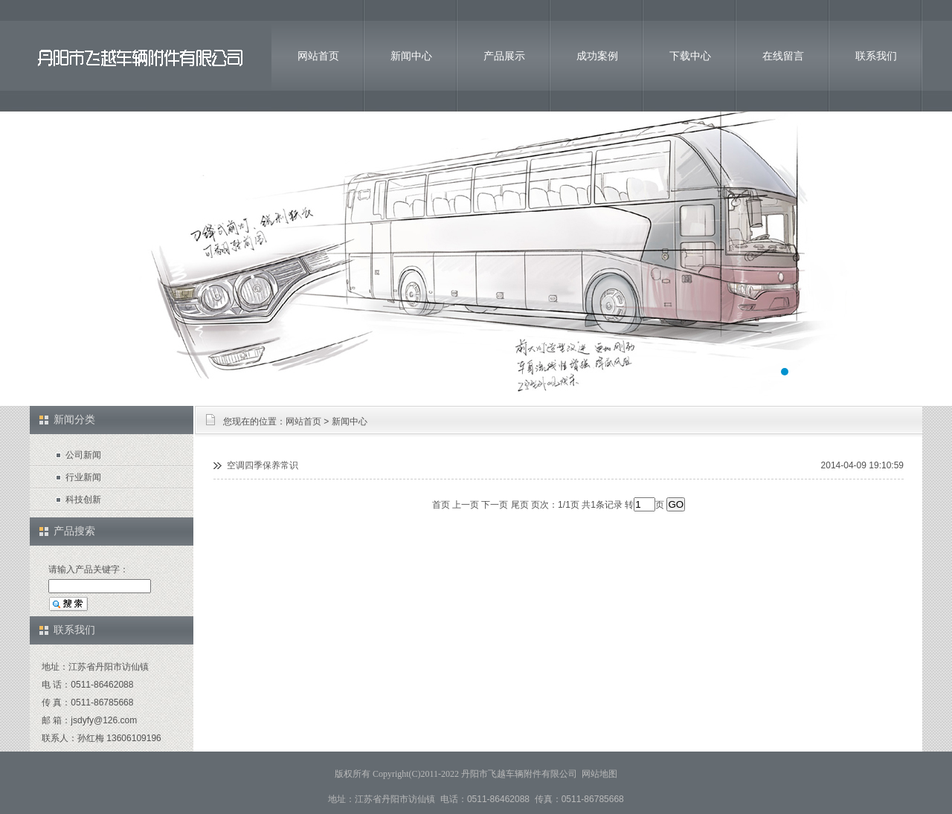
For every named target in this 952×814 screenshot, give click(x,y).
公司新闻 (83, 455)
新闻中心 (411, 56)
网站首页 (318, 56)
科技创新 (83, 499)
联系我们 (876, 56)
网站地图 (599, 774)
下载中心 (690, 56)
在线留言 (783, 56)
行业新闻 (83, 477)
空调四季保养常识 (262, 465)
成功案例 (597, 56)
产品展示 (504, 56)
